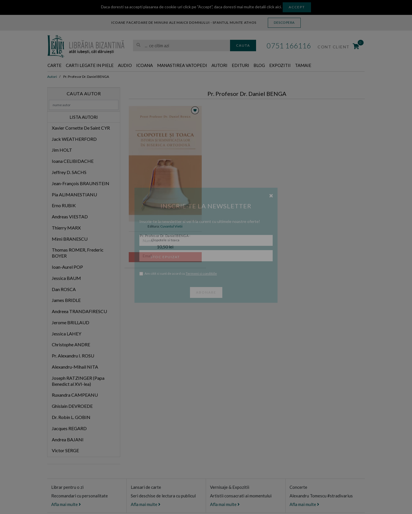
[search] (181, 46)
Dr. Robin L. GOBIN (71, 417)
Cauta (243, 45)
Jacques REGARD (69, 428)
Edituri (272, 65)
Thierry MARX (66, 228)
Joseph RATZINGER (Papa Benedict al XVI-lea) (78, 381)
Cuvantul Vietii (171, 226)
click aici (274, 6)
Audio (138, 65)
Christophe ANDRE (71, 345)
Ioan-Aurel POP (67, 267)
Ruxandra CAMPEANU (75, 395)
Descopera (284, 22)
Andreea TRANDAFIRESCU (79, 311)
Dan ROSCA (64, 289)
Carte (55, 65)
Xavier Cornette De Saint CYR (81, 128)
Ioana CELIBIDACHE (73, 161)
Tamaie (345, 65)
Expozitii (318, 65)
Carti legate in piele (97, 65)
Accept (297, 7)
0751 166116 (289, 45)
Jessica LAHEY (66, 334)
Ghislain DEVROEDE (72, 406)
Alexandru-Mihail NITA (75, 367)
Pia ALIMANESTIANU (74, 194)
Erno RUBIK (64, 205)
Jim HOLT (62, 150)
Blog (294, 65)
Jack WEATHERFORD (74, 139)
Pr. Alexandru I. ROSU (73, 356)
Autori (248, 65)
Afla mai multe (66, 504)
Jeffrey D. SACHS (69, 172)
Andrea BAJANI (68, 439)
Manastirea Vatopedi (205, 65)
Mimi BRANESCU (70, 239)
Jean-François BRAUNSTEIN (80, 183)
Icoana (161, 65)
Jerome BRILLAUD (70, 322)
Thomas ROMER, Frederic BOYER (78, 253)
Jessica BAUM (66, 278)
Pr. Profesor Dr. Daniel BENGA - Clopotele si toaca (165, 238)
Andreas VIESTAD (70, 217)
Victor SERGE (65, 450)
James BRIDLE (66, 300)
